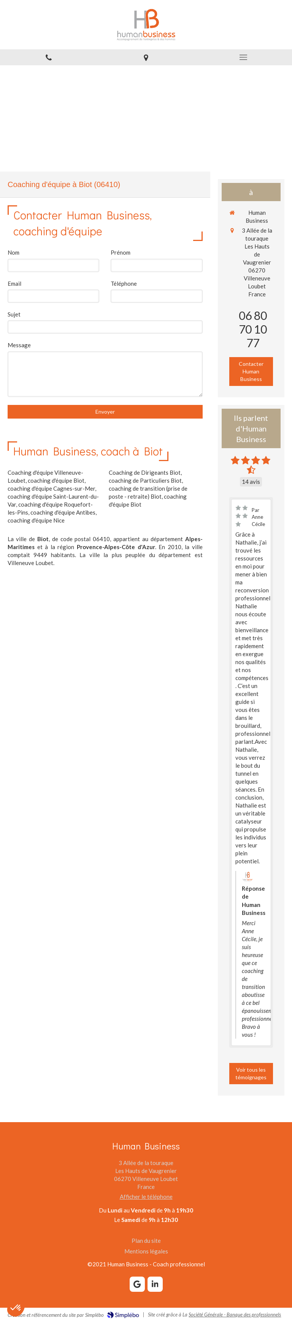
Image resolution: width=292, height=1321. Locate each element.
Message (19, 345)
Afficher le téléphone (146, 1196)
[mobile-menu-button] (243, 57)
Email (14, 283)
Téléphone (124, 283)
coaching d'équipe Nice (36, 520)
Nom (13, 252)
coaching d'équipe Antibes (62, 512)
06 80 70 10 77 (253, 329)
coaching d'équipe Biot (56, 480)
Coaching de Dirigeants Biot (145, 472)
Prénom (120, 252)
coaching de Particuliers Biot (145, 480)
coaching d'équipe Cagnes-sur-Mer (51, 488)
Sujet (14, 314)
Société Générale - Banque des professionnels (235, 1315)
